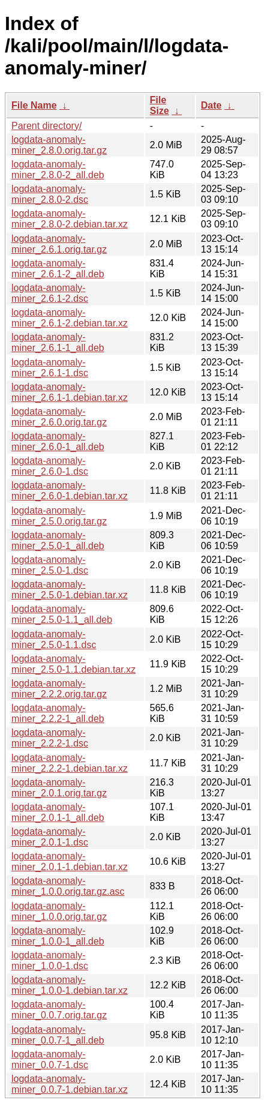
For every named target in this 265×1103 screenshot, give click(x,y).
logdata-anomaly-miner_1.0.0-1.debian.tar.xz (69, 985)
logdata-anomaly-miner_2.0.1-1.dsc (49, 836)
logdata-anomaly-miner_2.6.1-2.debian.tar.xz (69, 317)
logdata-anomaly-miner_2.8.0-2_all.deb (57, 169)
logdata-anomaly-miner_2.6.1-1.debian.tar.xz (69, 392)
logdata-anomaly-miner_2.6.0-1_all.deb (57, 441)
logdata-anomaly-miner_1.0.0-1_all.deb (57, 935)
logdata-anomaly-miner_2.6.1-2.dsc (49, 293)
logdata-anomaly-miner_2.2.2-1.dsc (49, 737)
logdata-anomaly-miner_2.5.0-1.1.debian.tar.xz (73, 664)
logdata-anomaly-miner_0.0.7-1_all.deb (57, 1034)
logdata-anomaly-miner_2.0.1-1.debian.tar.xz (69, 861)
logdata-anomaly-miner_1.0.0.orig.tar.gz (59, 911)
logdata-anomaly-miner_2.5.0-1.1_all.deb (61, 614)
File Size (159, 105)
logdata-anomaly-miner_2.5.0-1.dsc (49, 565)
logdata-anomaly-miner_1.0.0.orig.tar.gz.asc (68, 886)
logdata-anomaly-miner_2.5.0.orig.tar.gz (59, 515)
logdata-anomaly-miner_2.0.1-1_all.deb (57, 812)
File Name (34, 105)
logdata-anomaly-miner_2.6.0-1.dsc (49, 465)
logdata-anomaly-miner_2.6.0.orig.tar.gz (59, 416)
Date (211, 105)
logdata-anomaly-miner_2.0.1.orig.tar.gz (59, 787)
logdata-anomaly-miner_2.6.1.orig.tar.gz (59, 243)
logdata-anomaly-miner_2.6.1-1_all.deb (57, 342)
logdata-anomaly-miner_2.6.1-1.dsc (49, 367)
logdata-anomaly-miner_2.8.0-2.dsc (49, 194)
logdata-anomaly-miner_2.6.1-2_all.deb (57, 268)
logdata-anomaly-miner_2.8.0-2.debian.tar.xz (69, 218)
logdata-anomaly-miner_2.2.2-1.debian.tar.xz (69, 763)
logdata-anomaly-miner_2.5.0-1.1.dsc (53, 639)
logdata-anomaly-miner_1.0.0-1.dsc (49, 960)
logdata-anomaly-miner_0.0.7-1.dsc (49, 1059)
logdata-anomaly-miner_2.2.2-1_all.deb (57, 713)
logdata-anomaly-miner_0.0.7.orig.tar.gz (59, 1009)
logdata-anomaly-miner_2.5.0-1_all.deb (57, 540)
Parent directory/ (46, 126)
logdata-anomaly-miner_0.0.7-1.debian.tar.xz (69, 1084)
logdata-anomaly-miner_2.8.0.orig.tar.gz (59, 144)
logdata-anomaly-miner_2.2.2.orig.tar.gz (59, 688)
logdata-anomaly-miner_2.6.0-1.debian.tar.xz (69, 490)
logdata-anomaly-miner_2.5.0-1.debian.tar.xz (69, 589)
